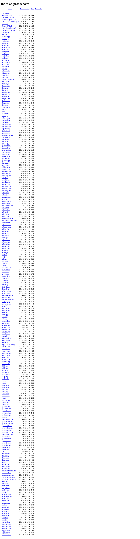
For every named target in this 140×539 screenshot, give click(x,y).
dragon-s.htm (6, 101)
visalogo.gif (5, 515)
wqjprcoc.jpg (6, 533)
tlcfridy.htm (5, 464)
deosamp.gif (6, 86)
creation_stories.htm (8, 79)
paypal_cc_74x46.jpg (8, 344)
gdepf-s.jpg (5, 143)
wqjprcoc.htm (6, 530)
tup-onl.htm (5, 500)
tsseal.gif (4, 492)
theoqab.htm (6, 453)
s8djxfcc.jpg (6, 372)
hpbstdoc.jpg (6, 242)
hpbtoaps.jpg (6, 248)
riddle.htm (5, 366)
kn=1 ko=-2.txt (6, 267)
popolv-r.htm (6, 351)
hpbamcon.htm (6, 225)
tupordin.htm (6, 513)
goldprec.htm (6, 167)
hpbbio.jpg (5, 233)
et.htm (4, 109)
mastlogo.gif (6, 302)
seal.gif (4, 398)
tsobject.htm (6, 488)
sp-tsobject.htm (6, 443)
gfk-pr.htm (5, 163)
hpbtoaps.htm (6, 246)
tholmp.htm (5, 458)
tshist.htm (5, 481)
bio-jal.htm (5, 56)
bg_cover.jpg (6, 37)
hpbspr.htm (5, 235)
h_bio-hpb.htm (6, 171)
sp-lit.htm (5, 417)
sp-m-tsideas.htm (7, 428)
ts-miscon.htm (6, 473)
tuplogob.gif (6, 511)
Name (10, 9)
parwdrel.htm (6, 329)
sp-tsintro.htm (6, 441)
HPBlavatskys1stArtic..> (9, 19)
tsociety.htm (5, 490)
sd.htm (4, 381)
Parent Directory (7, 13)
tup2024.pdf (5, 507)
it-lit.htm (4, 259)
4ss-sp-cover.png (7, 15)
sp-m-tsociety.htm (7, 434)
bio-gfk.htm (5, 49)
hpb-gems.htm (6, 201)
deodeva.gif (5, 84)
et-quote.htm (6, 107)
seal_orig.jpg (6, 400)
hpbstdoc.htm (6, 240)
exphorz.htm (6, 120)
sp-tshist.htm (6, 436)
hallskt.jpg (5, 195)
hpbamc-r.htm (6, 223)
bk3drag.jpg (5, 64)
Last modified (24, 9)
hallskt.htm (5, 193)
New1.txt (5, 24)
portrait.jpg (5, 357)
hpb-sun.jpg (5, 212)
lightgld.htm (6, 287)
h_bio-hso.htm (6, 173)
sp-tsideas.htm (6, 438)
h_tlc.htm (5, 178)
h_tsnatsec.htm (6, 186)
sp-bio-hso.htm (6, 411)
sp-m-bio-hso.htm (7, 421)
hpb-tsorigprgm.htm (8, 218)
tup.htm (4, 505)
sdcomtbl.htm (6, 385)
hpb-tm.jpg (5, 216)
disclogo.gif (5, 96)
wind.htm (5, 518)
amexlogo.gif (6, 32)
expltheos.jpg (6, 128)
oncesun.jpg (5, 323)
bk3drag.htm (6, 62)
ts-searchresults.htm (8, 475)
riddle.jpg (5, 368)
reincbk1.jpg (6, 359)
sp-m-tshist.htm (7, 426)
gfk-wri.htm (5, 165)
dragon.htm (5, 103)
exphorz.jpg (5, 122)
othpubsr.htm (6, 325)
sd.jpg (4, 383)
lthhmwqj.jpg (6, 293)
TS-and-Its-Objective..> (9, 30)
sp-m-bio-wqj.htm (7, 424)
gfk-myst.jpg (6, 161)
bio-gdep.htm (6, 47)
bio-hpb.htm (6, 51)
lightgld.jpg (5, 289)
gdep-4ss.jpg (6, 133)
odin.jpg (4, 319)
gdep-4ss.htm (6, 131)
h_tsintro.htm (6, 184)
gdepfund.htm (6, 146)
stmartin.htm (6, 447)
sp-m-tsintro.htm (7, 430)
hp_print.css (5, 199)
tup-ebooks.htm (7, 496)
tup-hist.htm (5, 498)
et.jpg (3, 111)
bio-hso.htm (5, 54)
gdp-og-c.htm (6, 154)
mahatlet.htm (6, 297)
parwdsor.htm (6, 334)
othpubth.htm (6, 327)
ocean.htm (5, 312)
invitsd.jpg (5, 252)
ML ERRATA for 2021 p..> (10, 22)
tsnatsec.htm (6, 486)
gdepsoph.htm (6, 150)
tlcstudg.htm (6, 466)
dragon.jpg (5, 105)
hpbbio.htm (5, 231)
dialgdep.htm (6, 92)
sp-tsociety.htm (6, 445)
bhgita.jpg (5, 43)
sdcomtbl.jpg (6, 387)
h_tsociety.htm (6, 190)
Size (32, 9)
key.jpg (4, 265)
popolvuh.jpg (6, 355)
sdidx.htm (5, 389)
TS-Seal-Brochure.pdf (9, 28)
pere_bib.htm (6, 347)
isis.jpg (4, 257)
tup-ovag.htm (6, 503)
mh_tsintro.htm (6, 304)
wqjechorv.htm (6, 528)
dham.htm (5, 88)
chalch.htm (5, 66)
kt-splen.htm (6, 270)
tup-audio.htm (6, 494)
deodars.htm (6, 81)
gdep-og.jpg (5, 139)
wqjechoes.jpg (6, 526)
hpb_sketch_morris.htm (9, 220)
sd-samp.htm (6, 374)
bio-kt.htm (5, 58)
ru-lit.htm (5, 370)
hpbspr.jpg (5, 237)
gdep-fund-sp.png (7, 135)
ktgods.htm (5, 278)
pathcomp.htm (6, 338)
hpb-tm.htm (5, 214)
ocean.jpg (5, 314)
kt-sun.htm (5, 272)
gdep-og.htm (6, 137)
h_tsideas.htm (6, 182)
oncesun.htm (6, 321)
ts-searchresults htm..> (9, 477)
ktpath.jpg (5, 285)
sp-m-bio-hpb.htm (7, 419)
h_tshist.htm (6, 180)
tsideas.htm (5, 483)
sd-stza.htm (5, 379)
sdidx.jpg (5, 391)
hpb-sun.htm (6, 210)
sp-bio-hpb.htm (6, 409)
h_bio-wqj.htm (6, 175)
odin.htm (4, 317)
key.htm (4, 263)
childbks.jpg (6, 73)
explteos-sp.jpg (6, 124)
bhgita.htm (5, 41)
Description (38, 9)
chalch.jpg (5, 69)
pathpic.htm (5, 342)
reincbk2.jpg (6, 362)
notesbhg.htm (6, 308)
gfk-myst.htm (6, 158)
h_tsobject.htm (6, 188)
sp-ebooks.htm (6, 415)
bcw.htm (4, 34)
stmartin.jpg (5, 449)
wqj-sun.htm (6, 522)
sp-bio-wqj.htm (6, 413)
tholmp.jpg (5, 460)
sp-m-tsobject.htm (7, 432)
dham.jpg (5, 90)
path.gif (4, 336)
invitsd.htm (5, 250)
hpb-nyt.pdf (5, 208)
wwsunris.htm (6, 535)
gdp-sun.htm (6, 156)
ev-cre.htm (5, 113)
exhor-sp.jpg (6, 118)
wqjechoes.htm (6, 524)
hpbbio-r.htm (6, 229)
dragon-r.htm (6, 99)
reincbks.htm (6, 364)
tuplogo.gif (5, 509)
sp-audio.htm (6, 406)
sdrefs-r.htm (5, 394)
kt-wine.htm (5, 274)
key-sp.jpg (5, 261)
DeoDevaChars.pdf (8, 17)
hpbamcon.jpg (6, 227)
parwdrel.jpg (6, 332)
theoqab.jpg (5, 456)
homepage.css (6, 197)
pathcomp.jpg (6, 340)
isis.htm (4, 255)
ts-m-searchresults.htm (9, 471)
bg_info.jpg (5, 39)
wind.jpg (4, 520)
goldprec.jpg (6, 169)
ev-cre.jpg (5, 116)
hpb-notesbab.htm (7, 205)
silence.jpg (5, 404)
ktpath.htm (5, 282)
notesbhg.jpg (6, 310)
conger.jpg (5, 77)
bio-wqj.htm (6, 60)
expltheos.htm (6, 126)
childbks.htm (6, 71)
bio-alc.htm (5, 45)
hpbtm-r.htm (6, 244)
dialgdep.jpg (6, 94)
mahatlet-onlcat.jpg (8, 295)
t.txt (3, 451)
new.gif (4, 306)
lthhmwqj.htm (6, 291)
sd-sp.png (5, 376)
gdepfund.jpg (6, 148)
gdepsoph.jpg (6, 152)
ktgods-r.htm (6, 276)
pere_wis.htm (6, 349)
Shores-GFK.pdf (7, 26)
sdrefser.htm (6, 396)
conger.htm (5, 75)
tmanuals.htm (6, 468)
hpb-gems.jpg (6, 203)
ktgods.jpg (5, 280)
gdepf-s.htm (5, 141)
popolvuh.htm (6, 353)
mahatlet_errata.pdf (8, 300)
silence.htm (5, 402)
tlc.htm (4, 462)
